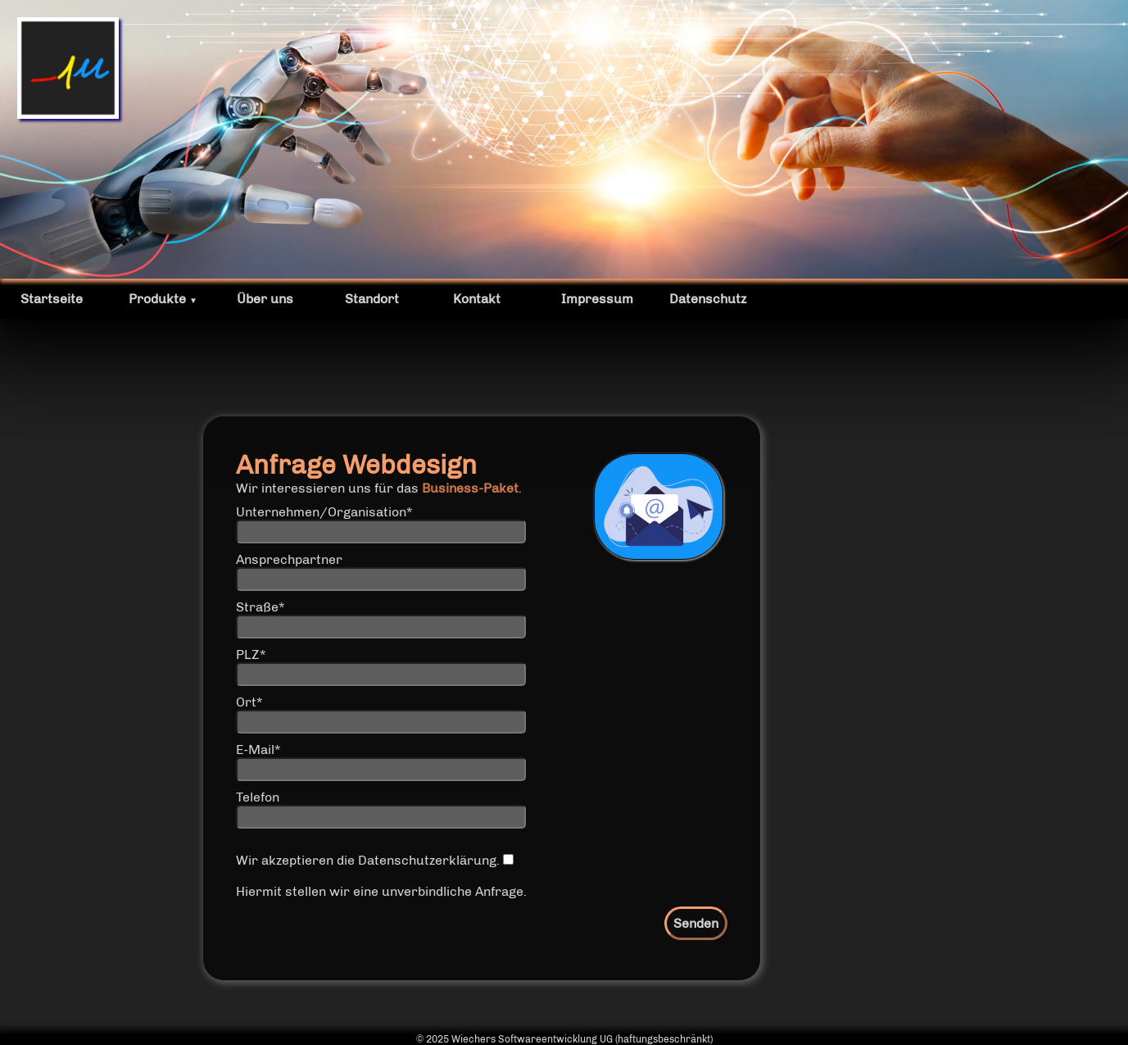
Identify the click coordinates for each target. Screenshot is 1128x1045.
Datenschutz (707, 299)
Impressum (597, 299)
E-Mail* (258, 749)
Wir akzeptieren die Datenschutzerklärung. (375, 860)
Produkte (163, 299)
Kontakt (477, 299)
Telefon (257, 797)
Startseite (51, 299)
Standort (372, 299)
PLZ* (250, 654)
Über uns (265, 299)
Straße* (260, 607)
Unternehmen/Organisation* (324, 512)
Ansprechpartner (289, 559)
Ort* (249, 702)
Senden (695, 923)
